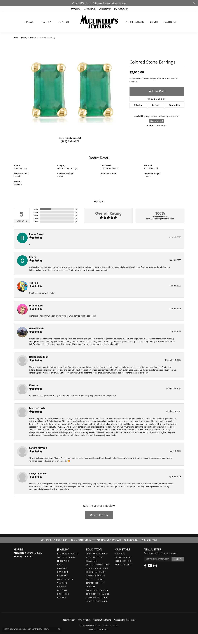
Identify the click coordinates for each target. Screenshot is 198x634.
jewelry (24, 37)
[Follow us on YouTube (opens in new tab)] (150, 566)
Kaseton (34, 385)
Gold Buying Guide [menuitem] (96, 601)
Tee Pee (33, 282)
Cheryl (33, 257)
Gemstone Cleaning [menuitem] (97, 594)
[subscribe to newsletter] (178, 559)
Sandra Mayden (38, 447)
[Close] (194, 3)
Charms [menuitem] (61, 586)
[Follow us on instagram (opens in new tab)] (155, 566)
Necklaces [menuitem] (63, 561)
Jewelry (45, 22)
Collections (135, 22)
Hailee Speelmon (39, 356)
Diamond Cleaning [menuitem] (97, 590)
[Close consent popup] (59, 629)
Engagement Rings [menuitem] (68, 553)
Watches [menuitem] (62, 583)
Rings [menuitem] (60, 564)
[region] (70, 88)
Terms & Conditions (102, 620)
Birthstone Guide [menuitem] (95, 572)
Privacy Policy (123, 564)
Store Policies (123, 561)
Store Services (123, 557)
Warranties (174, 105)
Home (16, 37)
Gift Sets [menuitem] (61, 597)
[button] (75, 9)
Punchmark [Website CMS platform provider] (104, 630)
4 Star (36, 212)
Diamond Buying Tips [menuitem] (97, 564)
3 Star (36, 215)
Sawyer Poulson (38, 473)
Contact (170, 22)
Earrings (33, 37)
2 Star (36, 218)
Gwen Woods (36, 328)
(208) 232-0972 (70, 141)
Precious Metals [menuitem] (95, 579)
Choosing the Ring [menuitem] (97, 568)
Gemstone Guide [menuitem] (95, 575)
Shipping (138, 105)
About (154, 22)
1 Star (36, 221)
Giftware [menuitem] (62, 590)
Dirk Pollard (36, 305)
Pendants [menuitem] (62, 575)
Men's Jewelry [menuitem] (65, 579)
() (76, 209)
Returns (155, 105)
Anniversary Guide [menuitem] (96, 597)
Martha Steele (37, 408)
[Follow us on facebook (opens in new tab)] (145, 566)
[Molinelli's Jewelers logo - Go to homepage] (99, 22)
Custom (63, 22)
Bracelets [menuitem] (62, 572)
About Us (120, 553)
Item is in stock (157, 121)
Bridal (29, 22)
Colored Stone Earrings (67, 168)
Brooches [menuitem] (63, 594)
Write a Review (99, 515)
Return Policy (69, 620)
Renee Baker (36, 234)
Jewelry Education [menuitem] (97, 553)
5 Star (36, 209)
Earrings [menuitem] (62, 568)
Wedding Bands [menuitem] (66, 557)
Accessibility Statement (124, 620)
